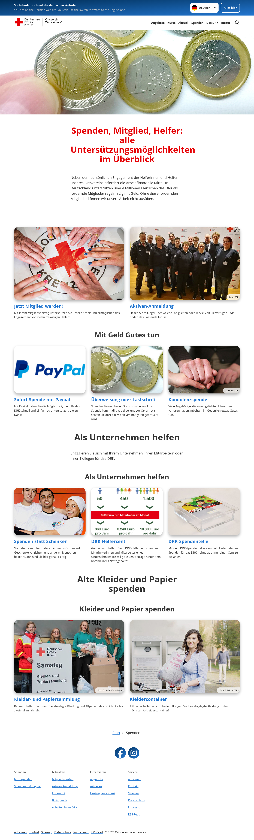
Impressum (135, 807)
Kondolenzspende (187, 399)
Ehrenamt (58, 793)
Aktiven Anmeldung (65, 786)
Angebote (158, 23)
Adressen (134, 779)
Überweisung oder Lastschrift (123, 399)
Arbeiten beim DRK (64, 807)
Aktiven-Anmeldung (152, 306)
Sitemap (133, 793)
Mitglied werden (62, 779)
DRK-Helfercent (108, 541)
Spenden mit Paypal (27, 786)
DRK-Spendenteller (189, 541)
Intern (225, 23)
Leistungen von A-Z (102, 793)
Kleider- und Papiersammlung (47, 699)
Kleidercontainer (148, 699)
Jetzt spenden (23, 779)
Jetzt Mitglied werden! (38, 306)
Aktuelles (96, 786)
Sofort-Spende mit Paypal (42, 399)
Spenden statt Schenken (41, 541)
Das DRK (212, 23)
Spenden (197, 23)
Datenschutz (136, 800)
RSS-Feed (134, 814)
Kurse (171, 23)
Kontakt (133, 786)
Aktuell (183, 23)
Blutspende (59, 800)
